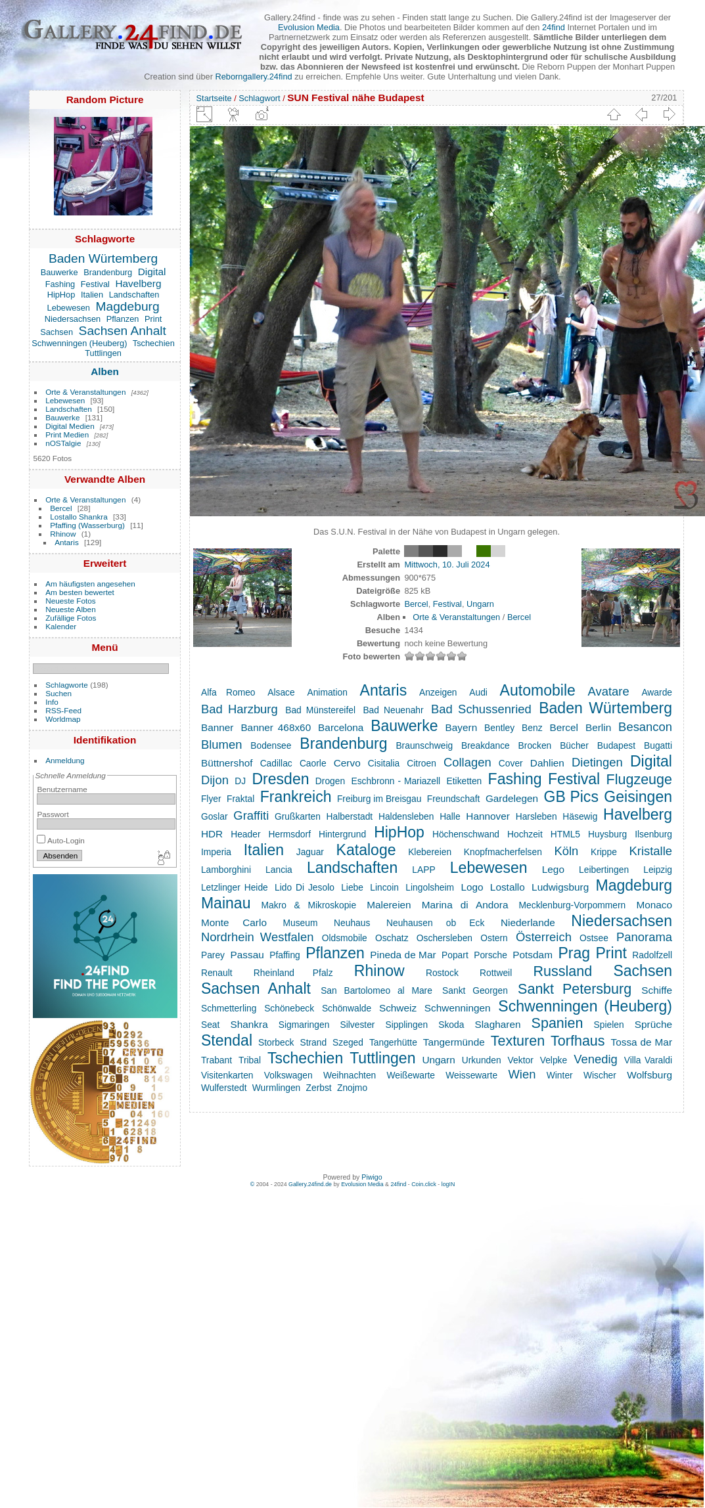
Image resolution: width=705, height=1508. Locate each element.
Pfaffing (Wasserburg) (87, 525)
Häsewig (579, 816)
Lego (553, 869)
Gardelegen (512, 798)
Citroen (421, 763)
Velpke (553, 1060)
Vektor (521, 1060)
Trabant (216, 1060)
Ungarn (480, 604)
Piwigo (371, 1177)
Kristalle (651, 851)
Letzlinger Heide (234, 887)
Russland (562, 971)
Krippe (604, 852)
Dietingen (597, 762)
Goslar (214, 816)
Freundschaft (453, 798)
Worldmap (62, 719)
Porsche (490, 955)
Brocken (535, 745)
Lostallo (507, 887)
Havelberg (138, 283)
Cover (511, 763)
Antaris (67, 542)
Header (245, 834)
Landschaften (134, 294)
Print (153, 319)
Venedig (596, 1059)
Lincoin (384, 887)
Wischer (599, 1075)
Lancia (278, 869)
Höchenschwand (465, 834)
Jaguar (310, 852)
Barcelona (340, 727)
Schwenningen (457, 1007)
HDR (212, 833)
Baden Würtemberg (103, 258)
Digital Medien (70, 426)
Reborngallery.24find (253, 76)
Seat (210, 1024)
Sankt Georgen (475, 990)
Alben (105, 371)
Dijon (215, 780)
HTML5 (565, 834)
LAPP (423, 869)
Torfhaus (577, 1041)
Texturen (518, 1041)
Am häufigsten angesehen (90, 583)
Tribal (250, 1060)
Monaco (654, 904)
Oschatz (392, 938)
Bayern (461, 727)
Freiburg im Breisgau (379, 798)
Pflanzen (122, 319)
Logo (472, 887)
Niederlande (528, 922)
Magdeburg (128, 306)
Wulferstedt (224, 1087)
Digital (152, 271)
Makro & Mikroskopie (309, 905)
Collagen (467, 762)
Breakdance (485, 745)
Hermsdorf (290, 834)
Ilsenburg (653, 834)
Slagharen (497, 1024)
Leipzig (657, 869)
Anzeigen (438, 692)
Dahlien (547, 762)
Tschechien (154, 343)
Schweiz (398, 1007)
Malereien (389, 904)
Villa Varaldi (648, 1060)
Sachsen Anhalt (122, 331)
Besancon (645, 727)
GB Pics (571, 796)
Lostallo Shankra (79, 516)
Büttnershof (227, 762)
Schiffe (656, 990)
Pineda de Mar (403, 954)
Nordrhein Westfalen (257, 937)
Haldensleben (406, 816)
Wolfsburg (649, 1074)
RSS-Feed (63, 710)
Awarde (656, 692)
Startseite (214, 98)
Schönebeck (289, 1008)
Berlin (598, 727)
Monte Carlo (234, 922)
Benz (532, 727)
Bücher (574, 745)
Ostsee (594, 938)
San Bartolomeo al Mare (376, 990)
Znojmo (352, 1087)
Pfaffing (284, 955)
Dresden (280, 778)
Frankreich (296, 796)
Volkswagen (288, 1075)
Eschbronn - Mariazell (396, 781)
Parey (213, 955)
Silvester (357, 1024)
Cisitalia (383, 763)
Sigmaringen (304, 1024)
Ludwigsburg (560, 887)
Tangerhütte (393, 1042)
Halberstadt (350, 816)
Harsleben (536, 816)
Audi (478, 692)
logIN (448, 1184)
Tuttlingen (103, 353)
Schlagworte (66, 684)
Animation (327, 692)
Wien (521, 1074)
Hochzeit (525, 834)
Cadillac (276, 763)
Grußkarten (298, 816)
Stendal (226, 1040)
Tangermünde (454, 1042)
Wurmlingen (276, 1087)
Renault (217, 972)
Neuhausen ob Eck (435, 923)
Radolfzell (652, 955)
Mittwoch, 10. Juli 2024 (446, 564)
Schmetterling (228, 1008)
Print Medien (67, 434)
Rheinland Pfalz (293, 972)
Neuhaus (352, 923)
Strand (313, 1042)
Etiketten (464, 781)
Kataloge (366, 849)
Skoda (451, 1024)
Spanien (557, 1023)
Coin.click (423, 1184)
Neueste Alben (70, 609)
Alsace (280, 692)
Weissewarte (471, 1075)
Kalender (60, 626)
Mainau (226, 903)
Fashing (60, 284)
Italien (92, 294)
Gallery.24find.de (310, 1184)
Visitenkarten (227, 1075)
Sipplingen (407, 1024)
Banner (217, 727)
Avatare (608, 691)
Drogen (330, 781)
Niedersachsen (73, 319)
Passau (246, 954)
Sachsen (56, 332)
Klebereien (429, 852)
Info (51, 702)
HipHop (61, 294)
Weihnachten (349, 1075)
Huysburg (607, 834)
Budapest (616, 745)
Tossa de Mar (641, 1042)
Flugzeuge (639, 779)
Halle (450, 816)
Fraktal (240, 798)
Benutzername (62, 789)
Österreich (544, 937)
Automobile (538, 690)
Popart (455, 955)
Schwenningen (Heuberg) (79, 343)
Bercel (61, 508)
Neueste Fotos (70, 600)
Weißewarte (411, 1075)
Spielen (609, 1024)
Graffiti (251, 815)
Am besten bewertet (79, 592)
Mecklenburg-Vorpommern (572, 905)
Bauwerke (59, 272)
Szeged (347, 1042)
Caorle (313, 763)
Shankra (248, 1024)
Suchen (58, 693)
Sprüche (653, 1024)
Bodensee (270, 745)
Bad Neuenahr (393, 710)
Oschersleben (444, 938)
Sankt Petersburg (574, 989)
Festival (95, 284)
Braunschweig (424, 745)
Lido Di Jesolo (304, 887)
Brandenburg (107, 272)
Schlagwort (259, 98)
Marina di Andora (465, 904)
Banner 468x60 (275, 727)
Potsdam (532, 954)
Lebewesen (68, 308)
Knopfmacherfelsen (503, 852)
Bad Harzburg (239, 709)
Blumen (221, 744)
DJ (240, 781)
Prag (574, 953)
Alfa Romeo (228, 692)
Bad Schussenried (481, 709)
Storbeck (276, 1042)
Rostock (442, 972)
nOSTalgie (63, 443)
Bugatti (658, 745)
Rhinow (63, 533)
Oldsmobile (344, 938)
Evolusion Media (309, 27)
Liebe (352, 887)
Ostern (493, 938)
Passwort (52, 814)
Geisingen (638, 796)
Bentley (499, 727)
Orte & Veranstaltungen (85, 392)
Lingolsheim (429, 887)
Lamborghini (226, 869)
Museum (300, 923)
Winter (560, 1075)
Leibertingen (604, 869)
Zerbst (319, 1087)
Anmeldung (65, 760)
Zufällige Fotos (70, 617)
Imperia (216, 852)
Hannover (488, 816)
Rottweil (496, 972)
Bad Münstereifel (320, 710)
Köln (566, 851)
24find (553, 27)
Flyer (211, 798)
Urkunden (481, 1060)
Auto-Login (61, 840)
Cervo (347, 762)
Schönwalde (346, 1008)
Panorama (644, 937)
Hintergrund (342, 834)
